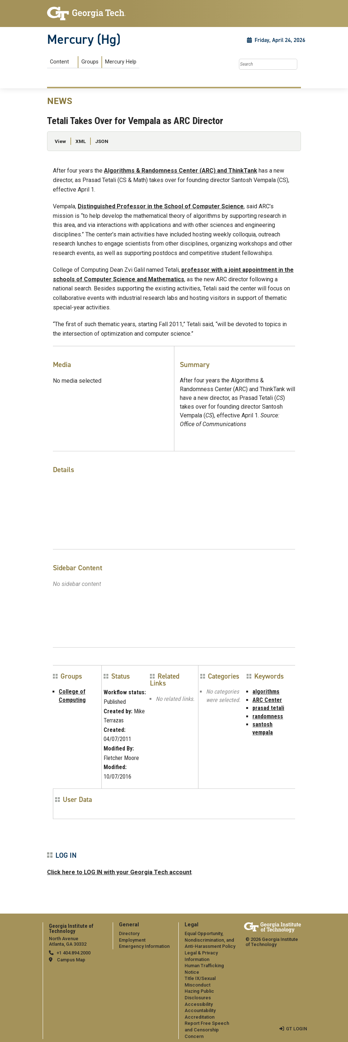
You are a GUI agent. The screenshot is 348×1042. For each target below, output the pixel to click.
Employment (132, 940)
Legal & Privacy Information (201, 956)
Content (59, 62)
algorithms (265, 691)
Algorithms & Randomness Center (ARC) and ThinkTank (180, 170)
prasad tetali (268, 708)
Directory (129, 933)
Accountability (200, 1010)
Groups (89, 62)
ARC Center (267, 699)
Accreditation (199, 1017)
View (60, 141)
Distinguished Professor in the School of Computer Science (161, 206)
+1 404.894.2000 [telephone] (73, 953)
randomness (267, 716)
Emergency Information (144, 946)
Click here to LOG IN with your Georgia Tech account (119, 872)
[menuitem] (93, 62)
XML (81, 141)
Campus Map (71, 959)
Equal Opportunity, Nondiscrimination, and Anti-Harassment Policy (210, 940)
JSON (101, 141)
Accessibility (199, 1004)
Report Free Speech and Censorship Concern (207, 1029)
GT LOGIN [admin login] (296, 1028)
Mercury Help (120, 62)
